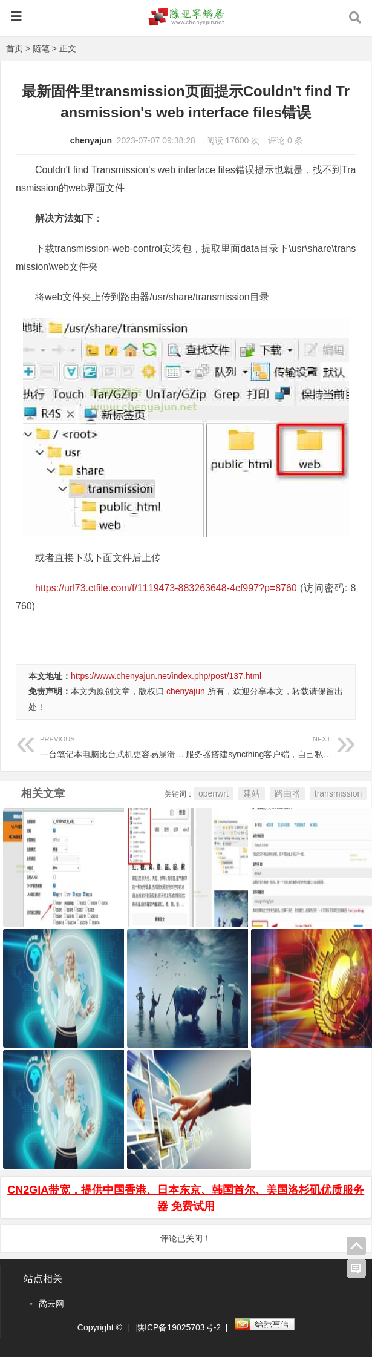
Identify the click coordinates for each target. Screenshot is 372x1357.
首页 (14, 48)
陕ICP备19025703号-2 (178, 1327)
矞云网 (51, 1304)
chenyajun (91, 140)
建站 (251, 793)
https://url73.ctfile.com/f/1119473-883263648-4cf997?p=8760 (166, 588)
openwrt (213, 793)
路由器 (287, 793)
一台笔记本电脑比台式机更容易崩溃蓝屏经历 (124, 745)
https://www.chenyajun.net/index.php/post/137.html (166, 676)
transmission (338, 793)
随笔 (41, 48)
